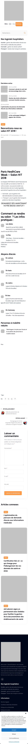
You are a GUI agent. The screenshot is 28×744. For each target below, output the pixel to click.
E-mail (6, 476)
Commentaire (8, 448)
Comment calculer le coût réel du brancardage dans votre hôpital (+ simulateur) (18, 91)
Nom (5, 468)
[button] (26, 713)
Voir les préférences (14, 738)
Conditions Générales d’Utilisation (9, 704)
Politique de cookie (5, 710)
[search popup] (14, 24)
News (3, 124)
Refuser (14, 734)
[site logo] (14, 11)
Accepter (14, 730)
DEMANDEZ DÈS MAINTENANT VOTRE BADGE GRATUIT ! (14, 204)
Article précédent (7, 409)
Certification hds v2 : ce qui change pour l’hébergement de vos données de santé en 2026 (13, 566)
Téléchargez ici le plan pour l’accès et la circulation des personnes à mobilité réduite (16, 331)
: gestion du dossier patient (11, 47)
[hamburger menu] (7, 24)
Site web (6, 484)
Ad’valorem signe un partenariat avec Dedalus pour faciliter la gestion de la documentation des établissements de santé (14, 614)
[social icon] (2, 679)
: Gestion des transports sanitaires (13, 49)
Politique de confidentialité (14, 741)
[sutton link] (18, 24)
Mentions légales (5, 702)
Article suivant (21, 418)
